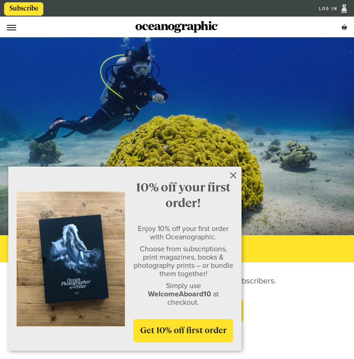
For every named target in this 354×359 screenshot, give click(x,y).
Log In (329, 9)
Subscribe (23, 8)
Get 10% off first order (183, 330)
